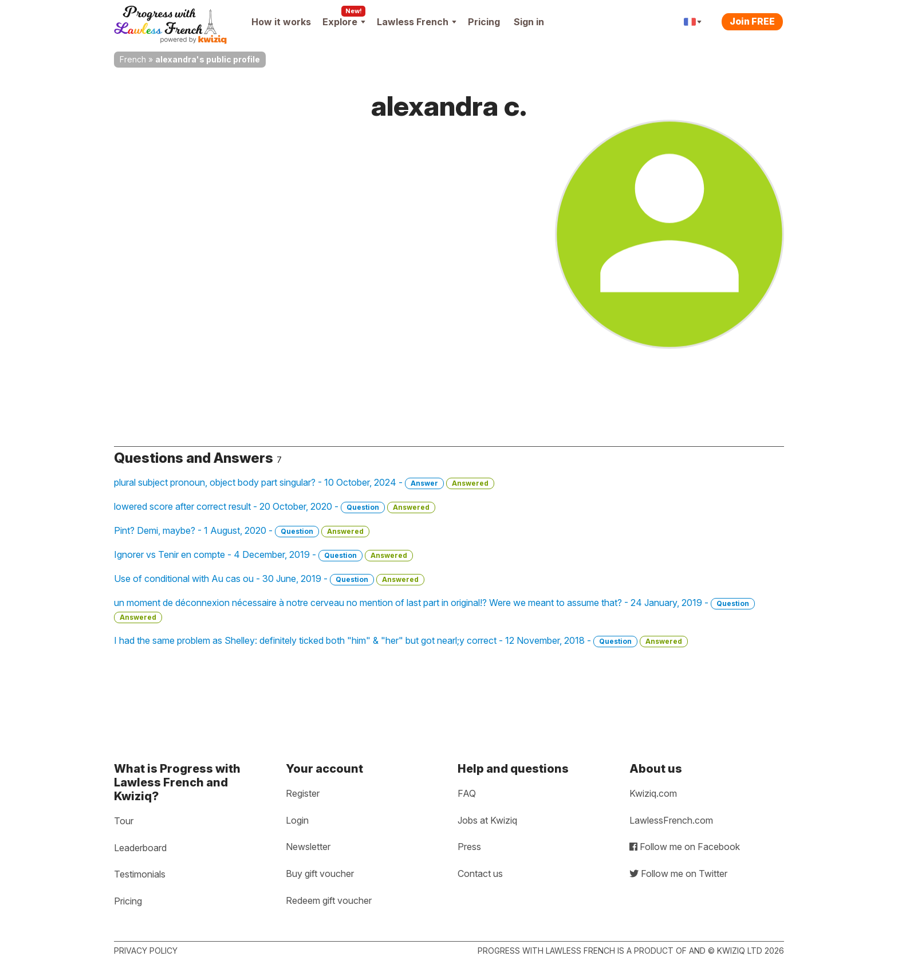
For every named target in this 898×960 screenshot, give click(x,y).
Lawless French (416, 21)
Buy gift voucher (320, 873)
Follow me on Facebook (684, 846)
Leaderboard (140, 847)
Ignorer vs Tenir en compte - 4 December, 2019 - (263, 555)
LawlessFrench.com (671, 820)
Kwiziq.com (653, 793)
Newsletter (308, 846)
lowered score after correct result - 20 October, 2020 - (274, 507)
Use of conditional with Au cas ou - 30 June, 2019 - (269, 579)
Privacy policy (146, 950)
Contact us (480, 873)
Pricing (484, 21)
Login (297, 820)
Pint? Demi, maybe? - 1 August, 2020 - (241, 531)
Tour (123, 821)
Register (303, 793)
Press (469, 846)
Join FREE (752, 21)
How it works (281, 21)
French (133, 59)
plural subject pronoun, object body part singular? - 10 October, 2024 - (304, 483)
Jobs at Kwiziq (487, 820)
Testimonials (140, 874)
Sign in (529, 21)
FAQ (467, 793)
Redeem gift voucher (329, 900)
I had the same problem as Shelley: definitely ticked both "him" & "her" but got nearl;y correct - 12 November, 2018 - (401, 641)
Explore (343, 21)
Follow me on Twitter (678, 873)
